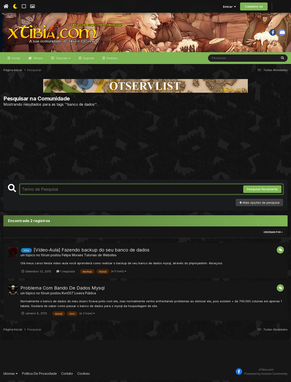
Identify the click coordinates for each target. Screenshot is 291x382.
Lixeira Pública (85, 295)
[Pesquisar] (225, 59)
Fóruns (38, 60)
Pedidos (112, 60)
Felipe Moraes (72, 257)
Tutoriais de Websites (100, 257)
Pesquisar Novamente (262, 191)
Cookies (83, 375)
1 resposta (65, 273)
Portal (15, 60)
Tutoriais (62, 60)
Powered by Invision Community (266, 375)
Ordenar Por (273, 234)
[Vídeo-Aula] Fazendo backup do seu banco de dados (91, 251)
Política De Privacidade (39, 375)
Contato (67, 375)
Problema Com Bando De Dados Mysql (62, 289)
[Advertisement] (145, 145)
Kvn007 (67, 295)
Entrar (229, 6)
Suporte (88, 60)
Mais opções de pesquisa (259, 204)
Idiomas (10, 375)
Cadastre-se (254, 6)
